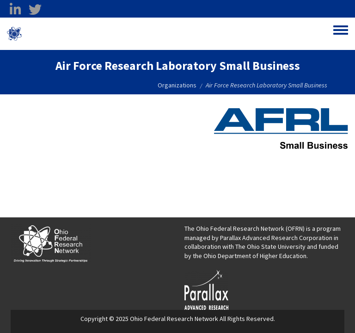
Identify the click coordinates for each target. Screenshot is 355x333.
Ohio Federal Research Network (76, 33)
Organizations (177, 85)
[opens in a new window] (206, 289)
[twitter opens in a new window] (35, 9)
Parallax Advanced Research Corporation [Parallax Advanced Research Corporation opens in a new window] (276, 238)
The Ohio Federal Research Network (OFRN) (244, 228)
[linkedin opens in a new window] (15, 9)
